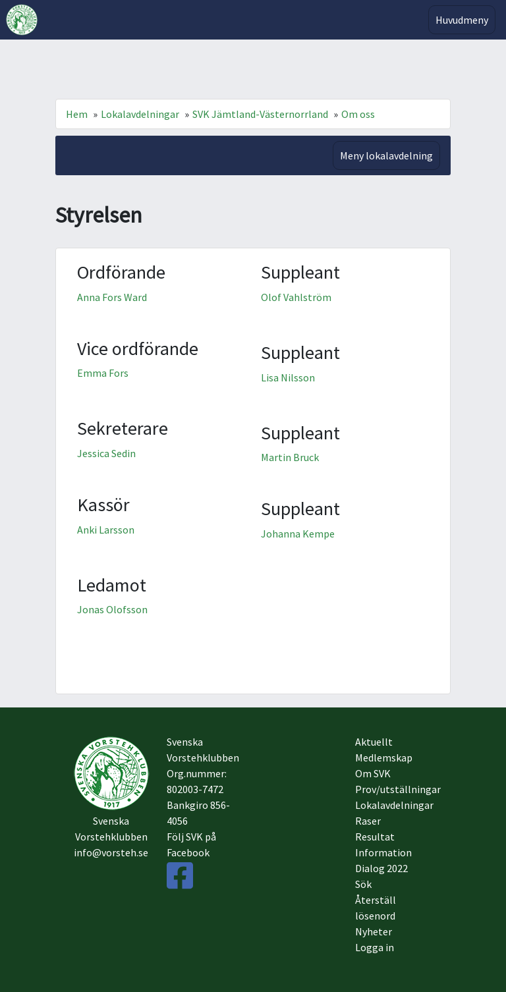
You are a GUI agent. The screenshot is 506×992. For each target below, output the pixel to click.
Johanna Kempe (298, 533)
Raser (368, 820)
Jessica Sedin (106, 453)
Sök (363, 884)
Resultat (375, 836)
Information (383, 852)
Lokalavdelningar (140, 114)
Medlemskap (383, 757)
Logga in (374, 947)
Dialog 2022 (381, 868)
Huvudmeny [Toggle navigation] (462, 19)
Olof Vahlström (296, 297)
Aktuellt (374, 741)
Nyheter (373, 931)
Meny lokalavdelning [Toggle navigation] (386, 155)
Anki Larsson (105, 529)
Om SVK (373, 773)
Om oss (358, 114)
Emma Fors (102, 372)
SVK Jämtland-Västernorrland (260, 114)
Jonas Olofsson (112, 609)
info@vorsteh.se (111, 852)
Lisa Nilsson (288, 377)
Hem (77, 114)
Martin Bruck (290, 457)
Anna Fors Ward (112, 297)
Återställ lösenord (375, 907)
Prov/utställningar (394, 789)
